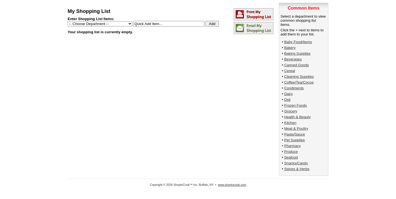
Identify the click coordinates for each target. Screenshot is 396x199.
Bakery (289, 48)
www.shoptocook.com (232, 184)
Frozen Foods (295, 105)
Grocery (290, 111)
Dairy (288, 94)
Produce (291, 152)
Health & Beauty (297, 117)
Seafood (291, 157)
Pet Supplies (294, 140)
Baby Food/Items (298, 42)
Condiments (294, 88)
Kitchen (290, 123)
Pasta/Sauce (294, 134)
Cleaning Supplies (299, 76)
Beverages (293, 59)
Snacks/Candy (296, 163)
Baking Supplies (297, 53)
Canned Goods (296, 65)
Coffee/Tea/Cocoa (298, 82)
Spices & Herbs (296, 169)
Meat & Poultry (296, 128)
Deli (287, 100)
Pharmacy (292, 146)
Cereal (289, 71)
